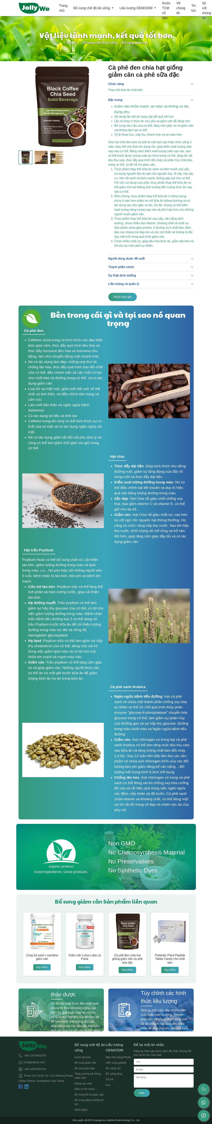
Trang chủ (63, 8)
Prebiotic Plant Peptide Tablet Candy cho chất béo (170, 959)
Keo (108, 1084)
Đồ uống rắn (113, 1068)
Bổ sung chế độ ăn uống (92, 8)
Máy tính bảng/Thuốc (118, 1057)
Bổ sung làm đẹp (85, 1068)
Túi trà (109, 1079)
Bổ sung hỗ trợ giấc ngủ (89, 1094)
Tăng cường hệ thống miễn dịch (88, 1075)
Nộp (141, 1092)
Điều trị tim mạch (85, 1088)
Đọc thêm (42, 967)
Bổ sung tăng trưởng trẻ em (89, 1102)
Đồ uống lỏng (114, 1073)
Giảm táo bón (83, 1057)
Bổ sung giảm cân (85, 1062)
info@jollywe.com (34, 1062)
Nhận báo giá (122, 296)
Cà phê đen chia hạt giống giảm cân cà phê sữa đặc (127, 959)
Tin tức (193, 8)
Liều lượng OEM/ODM (136, 8)
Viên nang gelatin (116, 1062)
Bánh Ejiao (81, 1109)
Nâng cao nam (83, 1083)
